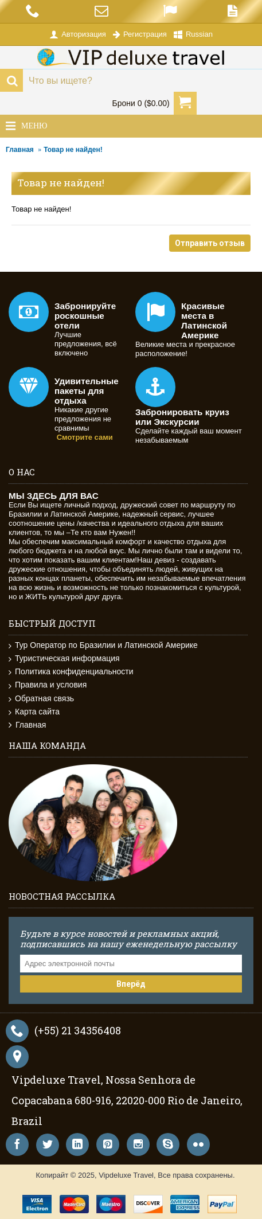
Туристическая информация (64, 658)
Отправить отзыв (210, 243)
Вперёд (131, 984)
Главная (20, 150)
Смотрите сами (85, 437)
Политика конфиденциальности (71, 672)
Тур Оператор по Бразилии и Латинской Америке (103, 645)
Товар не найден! (73, 150)
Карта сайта (34, 712)
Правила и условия (48, 685)
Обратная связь (41, 699)
